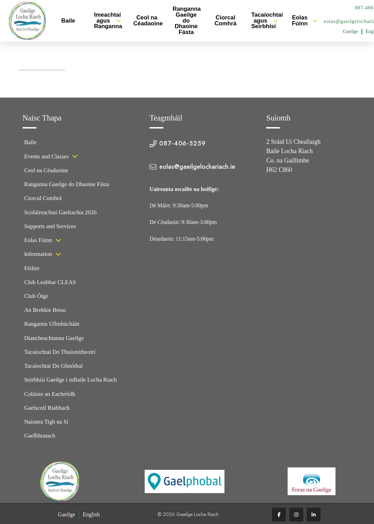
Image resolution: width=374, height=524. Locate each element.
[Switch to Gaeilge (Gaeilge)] (350, 31)
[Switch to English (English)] (91, 515)
